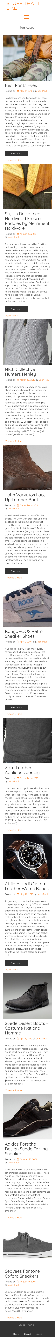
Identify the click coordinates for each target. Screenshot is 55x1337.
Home (15, 1334)
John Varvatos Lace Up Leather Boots (25, 497)
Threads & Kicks (13, 160)
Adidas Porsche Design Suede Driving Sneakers (26, 1148)
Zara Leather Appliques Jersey (22, 770)
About (39, 1334)
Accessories (11, 315)
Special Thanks (26, 1324)
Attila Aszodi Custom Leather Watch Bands (27, 886)
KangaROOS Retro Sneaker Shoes (24, 633)
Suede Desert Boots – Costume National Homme (26, 1028)
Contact (27, 1334)
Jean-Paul (41, 90)
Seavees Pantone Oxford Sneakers (22, 1273)
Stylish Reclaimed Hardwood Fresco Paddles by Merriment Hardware (27, 221)
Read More (16, 153)
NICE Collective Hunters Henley (20, 371)
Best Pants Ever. (21, 85)
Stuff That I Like (22, 6)
